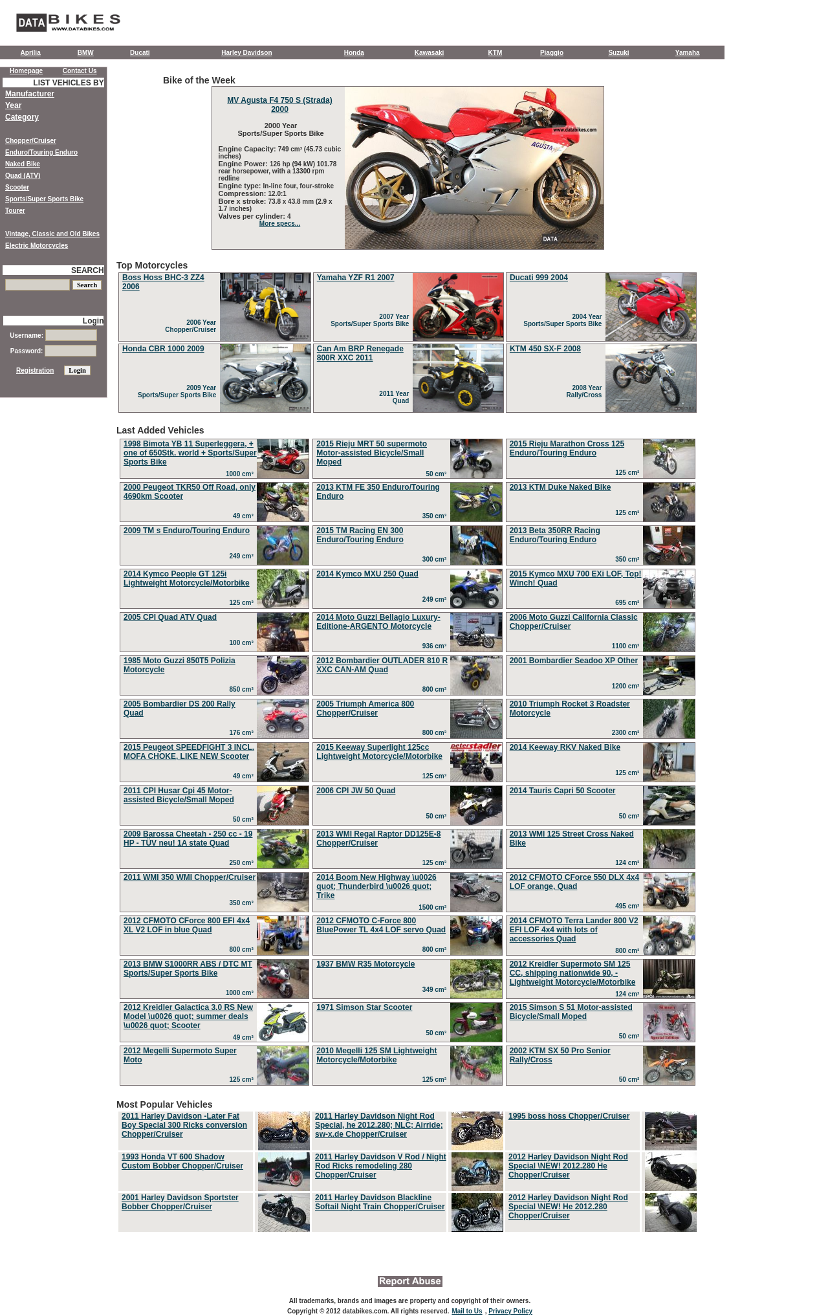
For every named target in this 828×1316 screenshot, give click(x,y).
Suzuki (618, 52)
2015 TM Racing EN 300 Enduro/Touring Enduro (359, 535)
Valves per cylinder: (253, 216)
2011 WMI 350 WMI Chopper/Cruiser (190, 877)
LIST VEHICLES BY (68, 82)
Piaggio (551, 52)
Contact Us (80, 70)
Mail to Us (467, 1311)
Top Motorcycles (407, 337)
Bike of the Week (407, 162)
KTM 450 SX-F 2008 (545, 348)
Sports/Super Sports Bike (44, 199)
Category (22, 117)
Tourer (15, 210)
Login (93, 320)
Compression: (243, 193)
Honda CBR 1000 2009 (163, 348)
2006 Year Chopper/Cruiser (192, 326)
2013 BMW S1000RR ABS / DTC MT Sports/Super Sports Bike (188, 969)
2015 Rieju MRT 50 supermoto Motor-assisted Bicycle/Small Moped (371, 452)
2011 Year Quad (396, 397)
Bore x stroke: (243, 201)
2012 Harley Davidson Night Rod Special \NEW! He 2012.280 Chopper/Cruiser (568, 1206)
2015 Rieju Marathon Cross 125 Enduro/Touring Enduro (567, 448)
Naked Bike (22, 164)
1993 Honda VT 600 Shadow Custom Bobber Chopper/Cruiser (182, 1161)
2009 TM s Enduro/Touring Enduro (187, 530)
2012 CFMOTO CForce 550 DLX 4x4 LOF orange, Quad (575, 882)
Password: (53, 351)
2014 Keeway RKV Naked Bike (565, 747)
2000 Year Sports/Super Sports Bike (279, 129)
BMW (86, 52)
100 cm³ (243, 642)
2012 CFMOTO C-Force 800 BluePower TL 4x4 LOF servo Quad (381, 925)
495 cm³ (629, 906)
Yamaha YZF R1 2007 (356, 277)
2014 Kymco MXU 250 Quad (367, 573)
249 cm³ (243, 556)
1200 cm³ (627, 686)
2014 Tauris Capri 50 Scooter (563, 790)
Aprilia (31, 52)
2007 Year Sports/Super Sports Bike (372, 320)
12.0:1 (277, 193)
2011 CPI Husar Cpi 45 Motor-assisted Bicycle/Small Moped (179, 795)
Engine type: (241, 186)
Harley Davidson (246, 52)
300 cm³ (436, 559)
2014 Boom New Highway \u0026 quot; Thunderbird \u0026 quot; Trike (376, 886)
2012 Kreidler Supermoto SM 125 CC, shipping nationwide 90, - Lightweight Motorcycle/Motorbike (573, 973)
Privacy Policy (510, 1311)
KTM (495, 52)
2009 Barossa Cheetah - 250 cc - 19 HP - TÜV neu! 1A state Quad (188, 838)
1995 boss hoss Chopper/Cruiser (568, 1116)
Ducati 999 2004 (539, 277)
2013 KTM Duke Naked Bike (560, 487)
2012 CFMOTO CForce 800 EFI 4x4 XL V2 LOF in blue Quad (187, 925)
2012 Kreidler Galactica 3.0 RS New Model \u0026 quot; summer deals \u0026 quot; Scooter (188, 1016)
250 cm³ (243, 862)
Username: (53, 335)
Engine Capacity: (248, 149)
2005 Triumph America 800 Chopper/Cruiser (365, 708)
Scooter (17, 187)
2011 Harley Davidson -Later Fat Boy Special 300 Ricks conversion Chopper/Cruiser (184, 1125)
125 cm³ (629, 472)
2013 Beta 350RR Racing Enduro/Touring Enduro (555, 535)
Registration (35, 370)
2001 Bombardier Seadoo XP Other (574, 660)
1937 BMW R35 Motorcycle (365, 964)
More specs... (279, 223)
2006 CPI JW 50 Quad (355, 790)
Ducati (140, 52)
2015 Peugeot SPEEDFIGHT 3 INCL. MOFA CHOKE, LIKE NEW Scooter (189, 752)
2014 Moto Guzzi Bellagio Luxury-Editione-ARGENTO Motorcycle (378, 622)
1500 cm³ (434, 907)
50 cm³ (438, 473)
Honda (354, 52)
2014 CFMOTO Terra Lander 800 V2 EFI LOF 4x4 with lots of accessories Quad (574, 929)
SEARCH (87, 270)
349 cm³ (436, 989)
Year (13, 105)
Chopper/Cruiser (30, 140)
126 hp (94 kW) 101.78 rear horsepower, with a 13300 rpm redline (278, 171)
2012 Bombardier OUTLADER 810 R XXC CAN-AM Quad (382, 665)
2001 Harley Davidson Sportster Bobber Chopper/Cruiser (180, 1202)
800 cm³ (436, 689)
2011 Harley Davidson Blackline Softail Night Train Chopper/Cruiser (380, 1202)
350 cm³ (436, 516)
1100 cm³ (627, 646)
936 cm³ (436, 646)
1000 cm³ (241, 473)
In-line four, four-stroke (298, 186)
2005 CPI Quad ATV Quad (170, 617)
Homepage (26, 70)
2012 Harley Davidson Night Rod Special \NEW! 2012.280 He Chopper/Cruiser (568, 1165)
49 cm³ (245, 516)
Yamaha (687, 52)
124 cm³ (629, 862)
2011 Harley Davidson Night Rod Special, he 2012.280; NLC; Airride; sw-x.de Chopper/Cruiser (379, 1125)
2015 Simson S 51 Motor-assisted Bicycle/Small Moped (571, 1012)
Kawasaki (429, 52)
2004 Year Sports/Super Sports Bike (564, 320)
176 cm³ (243, 732)
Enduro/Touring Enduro (41, 152)
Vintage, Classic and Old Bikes (52, 233)
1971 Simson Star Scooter (364, 1007)
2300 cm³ (627, 732)
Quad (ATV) (22, 175)
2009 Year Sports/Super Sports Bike (179, 391)
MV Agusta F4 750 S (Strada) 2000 (279, 105)
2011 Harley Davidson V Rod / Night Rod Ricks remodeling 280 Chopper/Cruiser (380, 1165)
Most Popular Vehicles (407, 1166)
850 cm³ (243, 689)
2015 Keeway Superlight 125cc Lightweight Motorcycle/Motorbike (379, 752)
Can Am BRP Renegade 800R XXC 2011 (360, 353)
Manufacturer (29, 93)
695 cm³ (629, 602)
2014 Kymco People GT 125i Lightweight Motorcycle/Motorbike (187, 578)
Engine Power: (244, 164)
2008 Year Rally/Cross (585, 391)
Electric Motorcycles (36, 245)
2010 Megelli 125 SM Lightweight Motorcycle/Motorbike (376, 1055)
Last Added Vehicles (407, 757)
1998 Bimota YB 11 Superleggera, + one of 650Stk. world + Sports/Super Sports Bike (190, 452)
